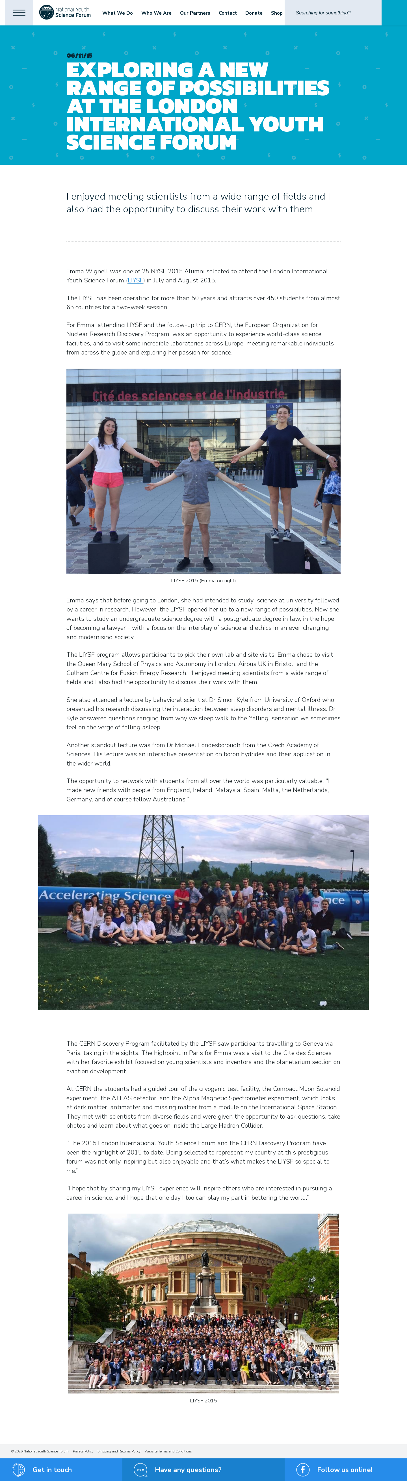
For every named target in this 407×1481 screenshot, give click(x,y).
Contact (229, 13)
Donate (254, 13)
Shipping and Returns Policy (119, 1451)
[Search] (333, 12)
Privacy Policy (83, 1451)
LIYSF (135, 280)
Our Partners (196, 13)
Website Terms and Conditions (168, 1451)
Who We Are (157, 13)
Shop (277, 13)
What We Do (118, 13)
